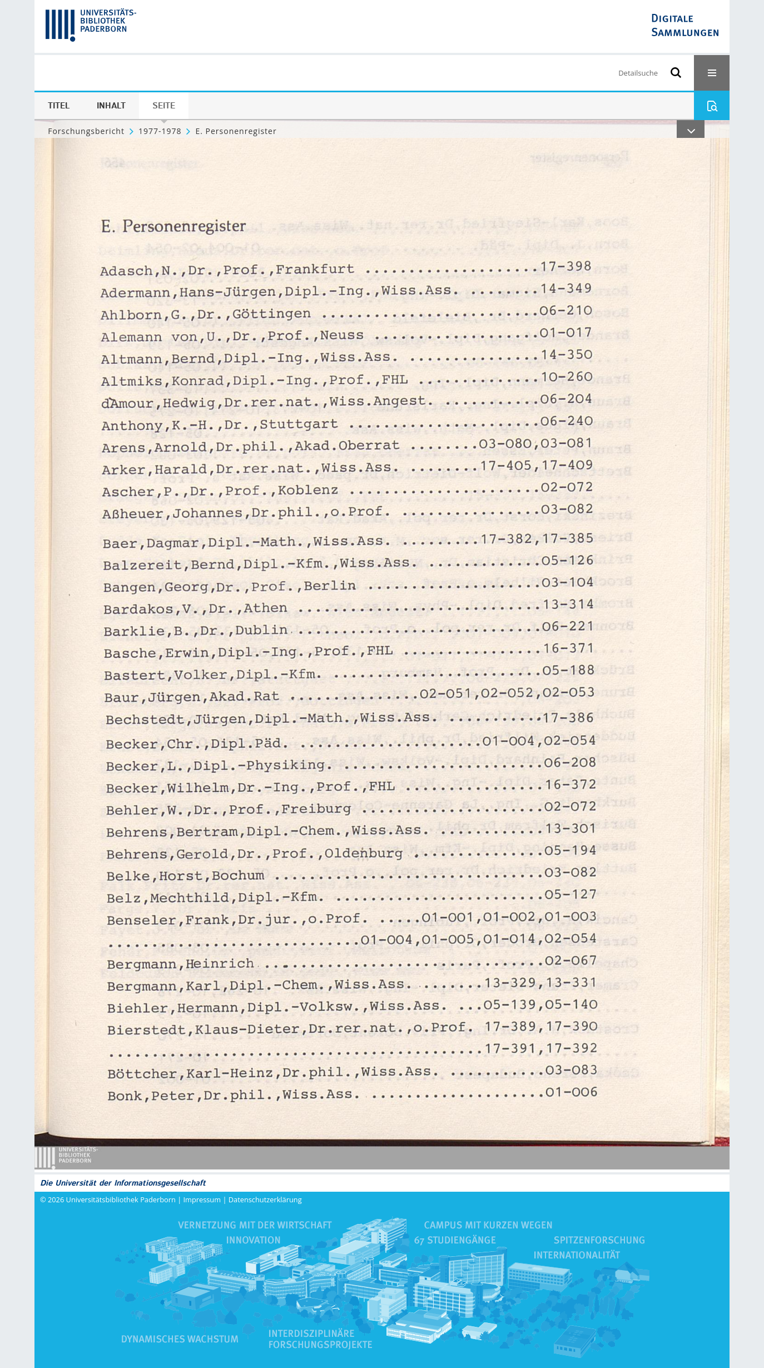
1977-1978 (160, 131)
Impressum (202, 1199)
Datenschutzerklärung (265, 1199)
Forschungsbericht (86, 131)
